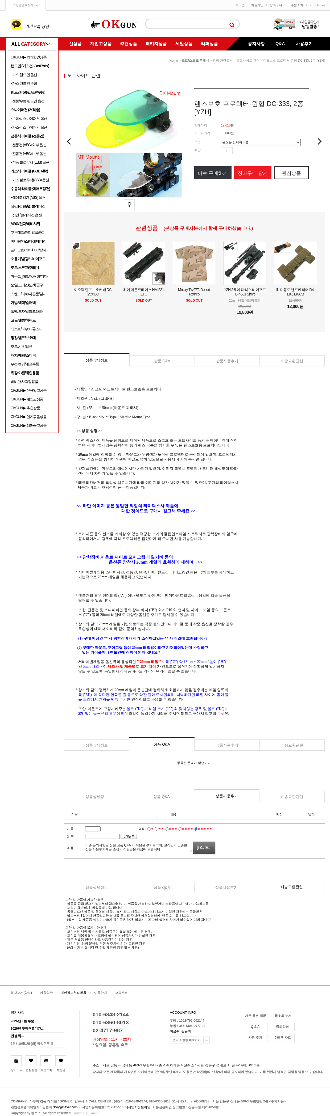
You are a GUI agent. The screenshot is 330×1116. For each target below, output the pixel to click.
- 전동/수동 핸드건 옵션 (27, 101)
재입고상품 (101, 43)
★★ (161, 829)
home (174, 60)
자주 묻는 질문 (255, 1016)
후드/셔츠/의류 (21, 346)
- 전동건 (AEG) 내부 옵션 (28, 153)
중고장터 (282, 1027)
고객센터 (121, 993)
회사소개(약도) (21, 993)
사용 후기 (255, 1037)
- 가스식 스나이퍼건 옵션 (29, 127)
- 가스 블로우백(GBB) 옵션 (30, 180)
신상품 (75, 43)
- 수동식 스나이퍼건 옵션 (29, 118)
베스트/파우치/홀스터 (26, 329)
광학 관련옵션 (223, 60)
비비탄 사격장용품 (24, 381)
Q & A (255, 1027)
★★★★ (187, 829)
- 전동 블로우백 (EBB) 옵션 (30, 162)
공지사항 (256, 43)
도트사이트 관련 (247, 60)
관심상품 (291, 173)
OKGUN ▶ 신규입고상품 (29, 390)
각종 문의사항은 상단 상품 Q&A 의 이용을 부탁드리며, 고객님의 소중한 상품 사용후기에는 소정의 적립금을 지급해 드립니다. (138, 848)
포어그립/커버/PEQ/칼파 (28, 250)
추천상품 (128, 43)
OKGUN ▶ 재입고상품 (27, 399)
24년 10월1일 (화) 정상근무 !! (32, 1044)
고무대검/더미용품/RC (27, 232)
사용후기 (304, 43)
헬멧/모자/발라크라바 (26, 311)
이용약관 (46, 993)
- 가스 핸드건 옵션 (24, 75)
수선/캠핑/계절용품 (25, 364)
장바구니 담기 (253, 173)
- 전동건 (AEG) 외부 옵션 (28, 145)
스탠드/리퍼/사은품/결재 (28, 294)
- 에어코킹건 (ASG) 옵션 (28, 197)
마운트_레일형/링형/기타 (29, 276)
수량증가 (236, 150)
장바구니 (277, 5)
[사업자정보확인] (139, 1107)
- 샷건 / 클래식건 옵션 (26, 215)
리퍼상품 (209, 43)
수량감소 (244, 150)
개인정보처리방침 (73, 993)
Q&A (280, 43)
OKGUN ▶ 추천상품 (25, 408)
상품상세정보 (96, 360)
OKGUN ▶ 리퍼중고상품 (29, 425)
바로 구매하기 (213, 173)
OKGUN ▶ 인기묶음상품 (29, 417)
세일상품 (183, 43)
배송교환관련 (292, 361)
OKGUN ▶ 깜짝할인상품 (29, 57)
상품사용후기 (227, 361)
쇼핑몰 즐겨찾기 (23, 5)
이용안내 (100, 993)
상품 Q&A (162, 361)
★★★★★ (204, 829)
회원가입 (257, 5)
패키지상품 (156, 43)
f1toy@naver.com (65, 1107)
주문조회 (297, 5)
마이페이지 (317, 5)
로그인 (240, 5)
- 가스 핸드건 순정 (24, 83)
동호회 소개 (283, 1016)
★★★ (172, 829)
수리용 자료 (282, 1037)
